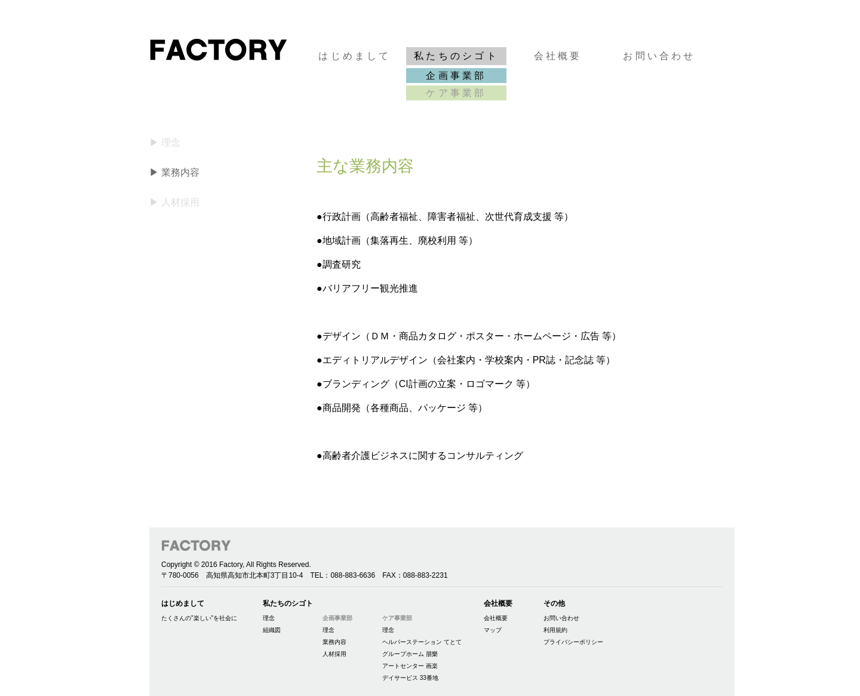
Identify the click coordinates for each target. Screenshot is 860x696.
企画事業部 (456, 75)
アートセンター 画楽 (410, 666)
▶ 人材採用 (174, 202)
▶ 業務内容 (174, 172)
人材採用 (334, 654)
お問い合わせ (659, 56)
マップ (493, 630)
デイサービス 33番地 (410, 677)
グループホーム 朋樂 (410, 654)
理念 (269, 618)
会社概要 (558, 56)
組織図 (272, 630)
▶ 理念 (164, 142)
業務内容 (334, 642)
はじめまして (354, 56)
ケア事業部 (456, 93)
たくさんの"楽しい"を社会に (199, 618)
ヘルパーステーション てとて (422, 642)
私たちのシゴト (456, 56)
